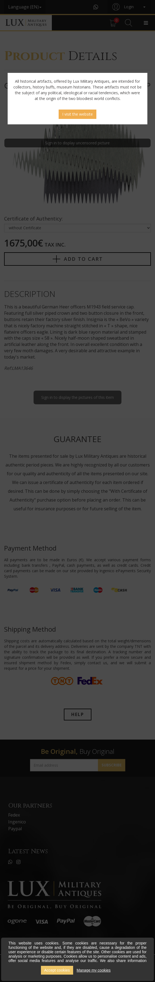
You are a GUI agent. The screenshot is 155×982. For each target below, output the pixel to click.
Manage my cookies (94, 970)
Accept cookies (57, 970)
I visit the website (77, 114)
